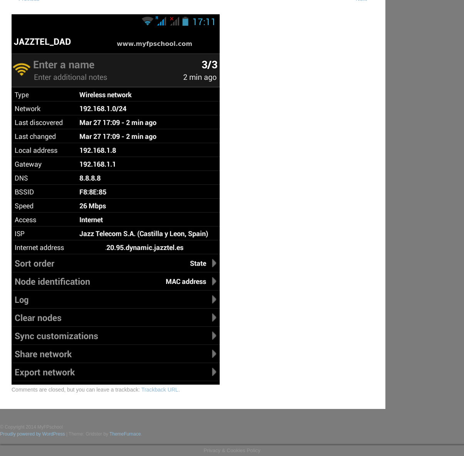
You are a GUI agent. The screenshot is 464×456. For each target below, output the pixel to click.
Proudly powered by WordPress (32, 434)
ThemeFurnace (125, 434)
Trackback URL (159, 390)
